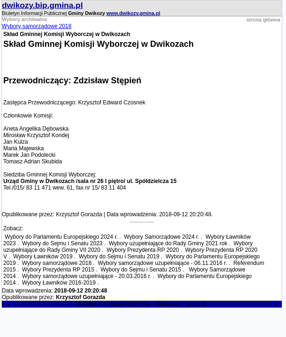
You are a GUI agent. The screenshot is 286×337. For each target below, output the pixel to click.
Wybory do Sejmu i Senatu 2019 (119, 256)
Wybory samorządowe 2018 (37, 26)
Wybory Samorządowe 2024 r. (161, 237)
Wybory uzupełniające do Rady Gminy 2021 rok (168, 243)
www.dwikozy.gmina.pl (133, 13)
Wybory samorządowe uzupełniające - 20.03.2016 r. (86, 276)
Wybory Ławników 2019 (43, 256)
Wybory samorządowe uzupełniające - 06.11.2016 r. (162, 263)
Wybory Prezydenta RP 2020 (143, 250)
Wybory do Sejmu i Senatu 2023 (62, 243)
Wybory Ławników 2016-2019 (58, 282)
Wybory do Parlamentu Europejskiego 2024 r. (61, 237)
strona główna (263, 19)
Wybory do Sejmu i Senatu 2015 (141, 269)
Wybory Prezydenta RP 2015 (58, 269)
